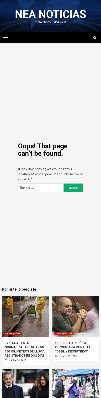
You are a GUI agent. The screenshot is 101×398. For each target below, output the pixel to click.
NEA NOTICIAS (50, 14)
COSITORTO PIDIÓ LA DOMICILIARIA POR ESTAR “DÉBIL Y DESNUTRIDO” (73, 347)
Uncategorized (13, 333)
